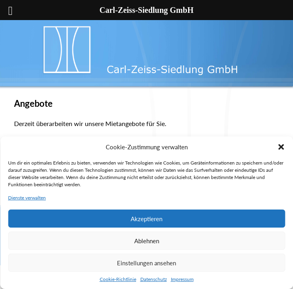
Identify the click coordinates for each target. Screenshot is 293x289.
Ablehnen (146, 240)
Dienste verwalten (27, 198)
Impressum (182, 279)
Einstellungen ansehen (146, 263)
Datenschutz (153, 279)
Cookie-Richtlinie (118, 279)
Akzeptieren (146, 218)
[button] (281, 147)
